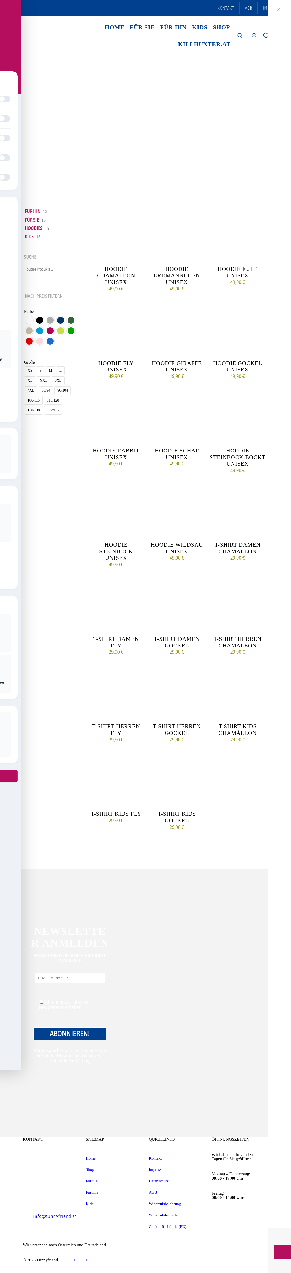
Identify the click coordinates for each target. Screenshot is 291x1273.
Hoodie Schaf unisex (177, 453)
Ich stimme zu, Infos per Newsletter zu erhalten (64, 1004)
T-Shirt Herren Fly (116, 729)
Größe (29, 362)
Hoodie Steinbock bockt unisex (238, 457)
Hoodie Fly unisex (116, 366)
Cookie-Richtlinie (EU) (167, 1226)
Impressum (158, 1169)
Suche (30, 257)
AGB (153, 1192)
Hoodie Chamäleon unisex (116, 275)
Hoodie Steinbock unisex (116, 551)
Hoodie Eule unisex (238, 272)
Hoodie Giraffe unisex (177, 366)
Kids (89, 1204)
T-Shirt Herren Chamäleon (238, 642)
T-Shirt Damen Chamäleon (237, 548)
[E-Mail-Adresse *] (70, 978)
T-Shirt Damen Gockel (177, 642)
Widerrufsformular (164, 1215)
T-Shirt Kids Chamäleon (238, 729)
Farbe (29, 312)
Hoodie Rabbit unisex (116, 453)
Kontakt (155, 1158)
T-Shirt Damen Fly (116, 642)
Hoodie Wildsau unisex (177, 548)
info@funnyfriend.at (55, 1216)
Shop (90, 1169)
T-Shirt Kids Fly (116, 814)
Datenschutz (159, 1181)
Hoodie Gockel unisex (237, 366)
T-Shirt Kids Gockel (177, 817)
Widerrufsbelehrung (165, 1204)
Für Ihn (92, 1192)
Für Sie (92, 1181)
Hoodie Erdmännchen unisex (177, 275)
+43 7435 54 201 (50, 1199)
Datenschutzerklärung (69, 1061)
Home (91, 1158)
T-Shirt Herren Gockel (177, 729)
